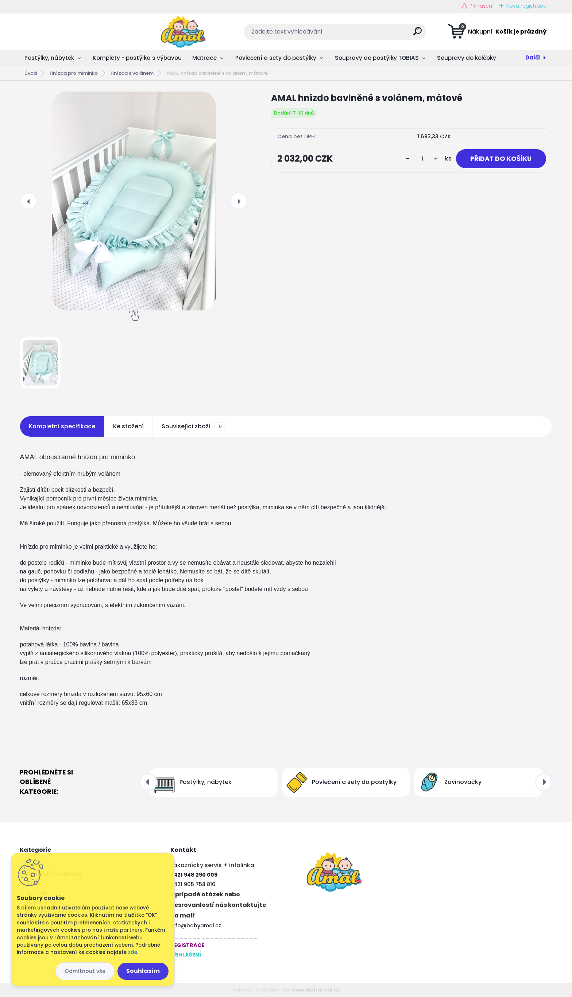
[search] (358, 34)
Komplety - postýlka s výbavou (137, 58)
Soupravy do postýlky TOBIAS (377, 58)
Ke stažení (128, 426)
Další (532, 57)
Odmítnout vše (85, 971)
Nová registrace (526, 5)
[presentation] (29, 201)
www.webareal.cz (315, 989)
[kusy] (421, 159)
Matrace (204, 58)
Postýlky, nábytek (49, 58)
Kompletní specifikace (62, 426)
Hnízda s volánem (132, 73)
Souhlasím (143, 971)
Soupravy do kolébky (466, 58)
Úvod (30, 73)
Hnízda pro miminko (74, 73)
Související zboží (194, 426)
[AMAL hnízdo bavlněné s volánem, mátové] (134, 201)
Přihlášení (481, 5)
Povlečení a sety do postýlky (275, 58)
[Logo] (64, 31)
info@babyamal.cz (195, 925)
